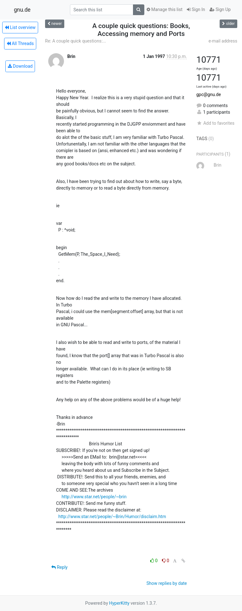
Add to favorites (215, 123)
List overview (20, 27)
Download (20, 66)
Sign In (196, 9)
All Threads (20, 43)
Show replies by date (167, 583)
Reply (59, 567)
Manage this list (164, 9)
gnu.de (22, 10)
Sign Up (220, 9)
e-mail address (223, 40)
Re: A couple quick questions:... (75, 40)
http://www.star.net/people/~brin (93, 496)
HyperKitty (119, 603)
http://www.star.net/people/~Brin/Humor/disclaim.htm (112, 516)
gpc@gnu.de (208, 94)
